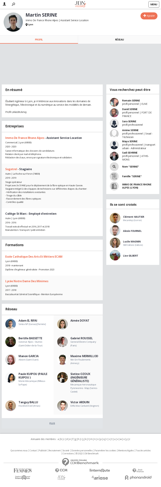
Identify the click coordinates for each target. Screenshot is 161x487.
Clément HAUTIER (133, 216)
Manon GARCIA (29, 356)
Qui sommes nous (19, 450)
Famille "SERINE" (132, 176)
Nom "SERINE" (130, 166)
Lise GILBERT (130, 255)
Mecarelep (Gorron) (132, 220)
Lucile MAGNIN (132, 241)
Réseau (119, 39)
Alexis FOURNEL (132, 231)
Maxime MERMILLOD (84, 356)
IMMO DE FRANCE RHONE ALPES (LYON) (136, 186)
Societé (66, 450)
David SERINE (130, 109)
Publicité (43, 450)
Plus (52, 423)
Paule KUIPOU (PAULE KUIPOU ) (33, 375)
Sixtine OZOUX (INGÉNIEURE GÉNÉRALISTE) (80, 377)
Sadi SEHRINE (130, 152)
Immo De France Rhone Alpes (25, 138)
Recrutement (55, 450)
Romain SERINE (131, 100)
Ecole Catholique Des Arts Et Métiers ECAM (33, 257)
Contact (33, 450)
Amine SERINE (130, 130)
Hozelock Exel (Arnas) (29, 405)
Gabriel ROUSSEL (81, 338)
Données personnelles (82, 450)
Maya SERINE (129, 141)
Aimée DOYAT (79, 320)
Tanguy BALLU (28, 402)
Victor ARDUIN (80, 402)
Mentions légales (126, 450)
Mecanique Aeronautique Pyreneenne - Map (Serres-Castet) (84, 388)
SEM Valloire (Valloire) (133, 245)
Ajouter (151, 15)
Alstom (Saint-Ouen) (28, 359)
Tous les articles (143, 450)
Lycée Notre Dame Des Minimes (26, 281)
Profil (39, 39)
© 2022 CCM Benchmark (87, 453)
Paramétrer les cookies (105, 450)
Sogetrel (11, 169)
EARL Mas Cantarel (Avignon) (84, 405)
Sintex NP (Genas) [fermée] (32, 324)
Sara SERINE (129, 121)
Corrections (68, 453)
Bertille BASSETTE (30, 338)
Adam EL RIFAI (28, 320)
